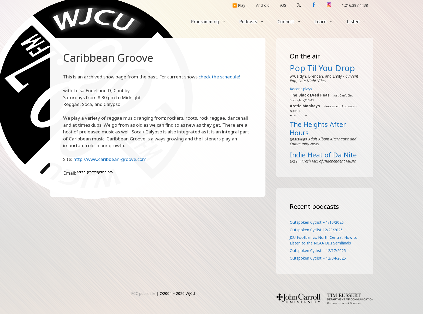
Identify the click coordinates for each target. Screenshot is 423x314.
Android (263, 5)
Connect (293, 21)
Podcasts (255, 21)
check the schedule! (219, 77)
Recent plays (301, 88)
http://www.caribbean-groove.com (109, 159)
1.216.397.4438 (355, 5)
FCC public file (143, 293)
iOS (283, 5)
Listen (360, 21)
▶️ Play (238, 5)
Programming (212, 21)
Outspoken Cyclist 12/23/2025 (316, 229)
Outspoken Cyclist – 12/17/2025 (318, 250)
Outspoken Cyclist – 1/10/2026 (317, 222)
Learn (327, 21)
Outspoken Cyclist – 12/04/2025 (318, 258)
